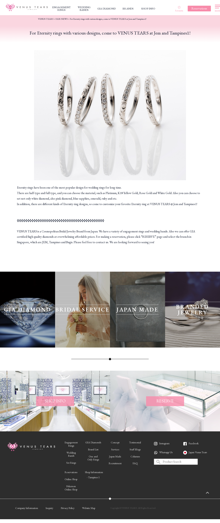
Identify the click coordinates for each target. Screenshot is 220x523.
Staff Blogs (135, 449)
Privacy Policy (67, 508)
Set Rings (71, 462)
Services (115, 449)
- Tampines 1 (93, 477)
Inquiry (49, 508)
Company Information (26, 508)
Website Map (88, 508)
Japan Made (115, 456)
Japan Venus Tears (198, 452)
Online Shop (71, 479)
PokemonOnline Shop (71, 487)
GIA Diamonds (93, 442)
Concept (115, 442)
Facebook (194, 443)
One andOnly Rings (93, 458)
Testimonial (135, 442)
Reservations (71, 472)
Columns (135, 456)
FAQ (135, 463)
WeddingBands (71, 454)
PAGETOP (211, 493)
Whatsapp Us (166, 452)
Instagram (164, 443)
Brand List (93, 449)
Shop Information (94, 472)
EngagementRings (71, 444)
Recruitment (115, 463)
